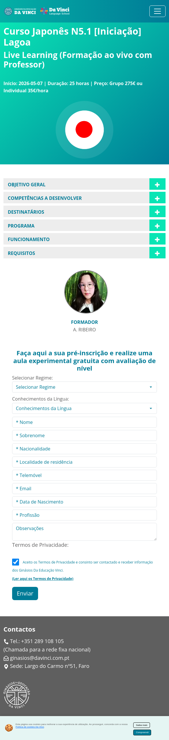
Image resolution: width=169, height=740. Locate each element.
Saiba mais (141, 725)
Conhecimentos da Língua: (40, 399)
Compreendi (142, 732)
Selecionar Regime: (32, 378)
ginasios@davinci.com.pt (40, 657)
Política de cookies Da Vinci (30, 727)
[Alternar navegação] (157, 11)
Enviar (25, 593)
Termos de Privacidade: (40, 544)
